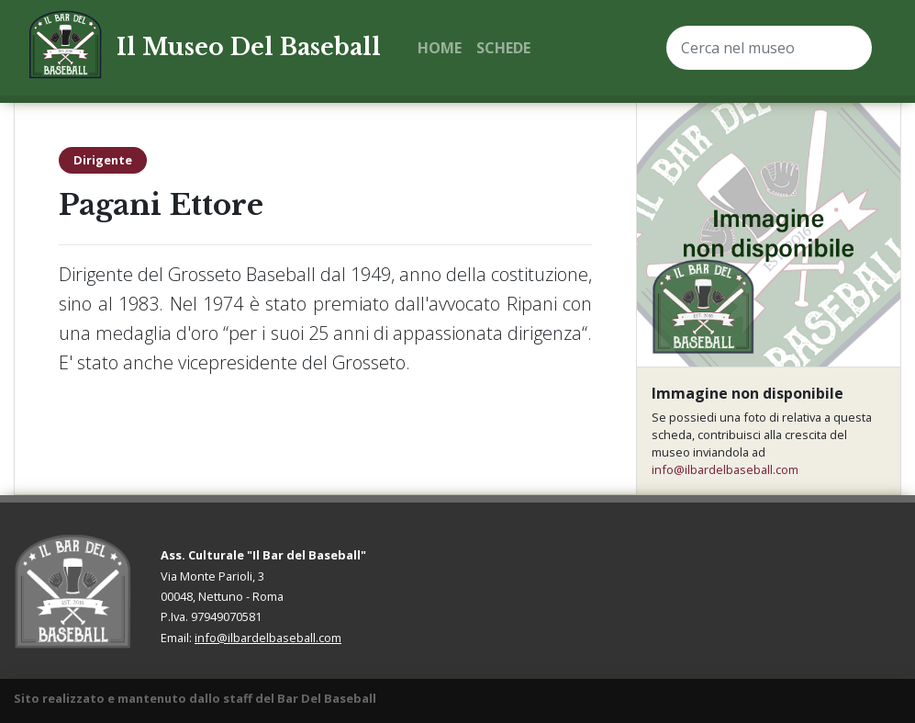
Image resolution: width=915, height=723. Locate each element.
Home (440, 48)
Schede (503, 48)
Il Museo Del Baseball (249, 47)
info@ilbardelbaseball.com (725, 469)
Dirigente (102, 160)
